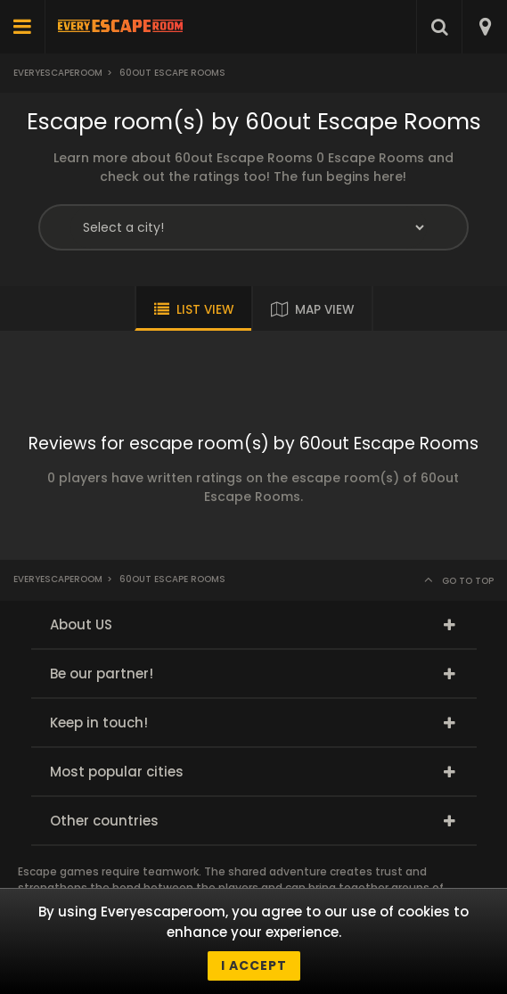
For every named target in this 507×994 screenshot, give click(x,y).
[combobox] (484, 26)
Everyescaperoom (57, 72)
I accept (254, 965)
